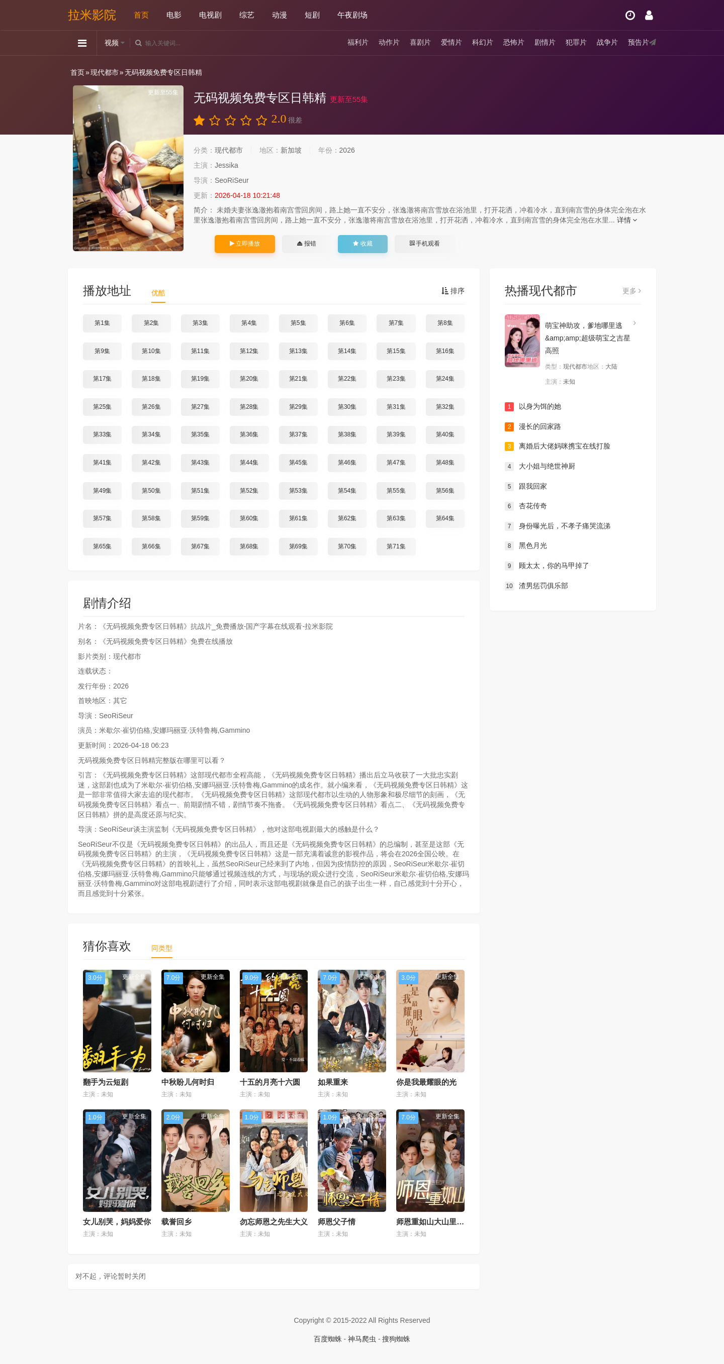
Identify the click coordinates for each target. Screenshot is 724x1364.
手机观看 (425, 243)
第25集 (102, 406)
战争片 (607, 43)
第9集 (102, 351)
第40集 (445, 434)
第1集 (102, 322)
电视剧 (210, 15)
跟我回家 (526, 486)
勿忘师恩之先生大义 (274, 1221)
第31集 (396, 406)
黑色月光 (526, 545)
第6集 (347, 322)
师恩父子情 (336, 1221)
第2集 (151, 322)
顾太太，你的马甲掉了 (547, 566)
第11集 (200, 351)
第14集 (347, 351)
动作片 (389, 43)
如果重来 (333, 1082)
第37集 (298, 434)
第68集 (249, 546)
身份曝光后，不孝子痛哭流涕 (557, 526)
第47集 (396, 462)
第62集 (347, 518)
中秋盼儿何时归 (187, 1082)
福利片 (358, 43)
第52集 (249, 490)
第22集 (347, 378)
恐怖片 (513, 43)
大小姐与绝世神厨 (540, 466)
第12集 (249, 351)
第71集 (396, 546)
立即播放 (245, 243)
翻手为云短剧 (105, 1082)
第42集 (151, 462)
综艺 (246, 15)
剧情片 (545, 43)
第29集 (298, 406)
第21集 (298, 378)
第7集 (396, 322)
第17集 (102, 378)
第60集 (249, 518)
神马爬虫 (362, 1339)
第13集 (298, 351)
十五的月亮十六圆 (270, 1082)
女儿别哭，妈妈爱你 (117, 1221)
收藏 (362, 243)
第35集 (200, 434)
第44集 (249, 462)
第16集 (445, 351)
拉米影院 (92, 15)
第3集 (200, 322)
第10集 (151, 351)
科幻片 (482, 43)
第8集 (445, 322)
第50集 (151, 490)
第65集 (102, 546)
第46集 (347, 462)
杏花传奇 (526, 506)
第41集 (102, 462)
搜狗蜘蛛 (396, 1339)
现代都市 (104, 72)
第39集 (396, 434)
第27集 (200, 406)
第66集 (151, 546)
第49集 (102, 490)
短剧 (312, 15)
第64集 (445, 518)
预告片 (638, 43)
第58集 (151, 518)
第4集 (249, 322)
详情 (627, 220)
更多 (631, 291)
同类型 (161, 948)
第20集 (249, 378)
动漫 (279, 15)
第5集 (298, 322)
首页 (141, 15)
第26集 (151, 406)
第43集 (200, 462)
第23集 (396, 378)
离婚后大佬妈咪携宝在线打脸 (557, 446)
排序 (453, 291)
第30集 (347, 406)
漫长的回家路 (533, 426)
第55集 (396, 490)
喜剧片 (420, 43)
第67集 (200, 546)
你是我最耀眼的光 (426, 1082)
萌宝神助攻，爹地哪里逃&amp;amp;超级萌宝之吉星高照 (587, 338)
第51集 (200, 490)
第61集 (298, 518)
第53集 (298, 490)
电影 (174, 15)
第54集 (347, 490)
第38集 (347, 434)
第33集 (102, 434)
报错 (306, 243)
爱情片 (451, 43)
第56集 (445, 490)
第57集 (102, 518)
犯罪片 (576, 43)
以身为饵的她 (533, 406)
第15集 (396, 351)
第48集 (445, 462)
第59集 (200, 518)
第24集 (445, 378)
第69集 (298, 546)
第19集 (200, 378)
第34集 (151, 434)
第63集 (396, 518)
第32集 (445, 406)
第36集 (249, 434)
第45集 (298, 462)
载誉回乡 (176, 1221)
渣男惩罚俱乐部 (536, 586)
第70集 (347, 546)
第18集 (151, 378)
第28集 (249, 406)
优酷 (158, 293)
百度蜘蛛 (328, 1339)
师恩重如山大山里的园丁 (437, 1221)
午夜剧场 (352, 15)
